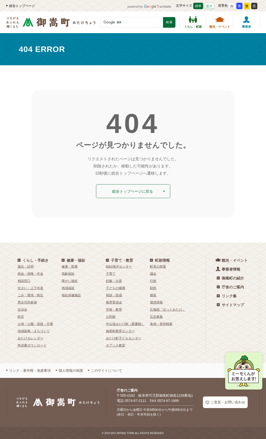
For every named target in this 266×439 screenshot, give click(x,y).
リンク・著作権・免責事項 (28, 370)
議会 (153, 273)
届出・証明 (26, 266)
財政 (153, 287)
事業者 (246, 22)
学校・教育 (114, 309)
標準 (198, 6)
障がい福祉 (70, 280)
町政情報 (160, 260)
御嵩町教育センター (120, 330)
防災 (21, 316)
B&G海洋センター (119, 266)
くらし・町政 (193, 22)
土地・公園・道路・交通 (35, 323)
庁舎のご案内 (230, 286)
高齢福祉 (68, 273)
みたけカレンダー (30, 338)
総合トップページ (20, 6)
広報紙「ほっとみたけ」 (167, 309)
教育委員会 (114, 302)
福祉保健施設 (71, 295)
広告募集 (156, 316)
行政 (153, 280)
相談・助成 (114, 295)
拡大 (209, 6)
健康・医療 (70, 266)
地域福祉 (68, 287)
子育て (111, 273)
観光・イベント (219, 22)
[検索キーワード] (131, 22)
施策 (153, 295)
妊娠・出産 (114, 280)
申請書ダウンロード (32, 345)
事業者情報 (228, 268)
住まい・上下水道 (30, 287)
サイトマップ (230, 304)
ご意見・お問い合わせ (225, 402)
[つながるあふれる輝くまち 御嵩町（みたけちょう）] (51, 25)
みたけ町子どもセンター (123, 338)
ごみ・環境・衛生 (30, 295)
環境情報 (156, 302)
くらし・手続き (33, 260)
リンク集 (227, 295)
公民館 (111, 316)
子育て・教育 (119, 260)
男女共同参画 (27, 302)
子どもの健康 (115, 287)
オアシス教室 (115, 345)
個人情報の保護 (69, 370)
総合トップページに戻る (138, 191)
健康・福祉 (73, 260)
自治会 (22, 309)
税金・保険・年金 (30, 273)
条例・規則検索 (161, 323)
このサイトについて (105, 370)
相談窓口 (24, 280)
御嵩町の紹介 (230, 278)
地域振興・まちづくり (34, 330)
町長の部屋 (158, 266)
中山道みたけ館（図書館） (125, 323)
